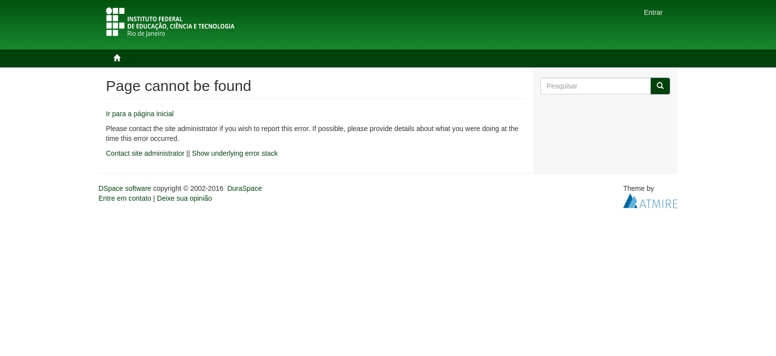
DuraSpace (244, 188)
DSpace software (124, 188)
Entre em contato (124, 198)
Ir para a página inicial (140, 114)
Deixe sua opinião (184, 198)
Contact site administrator (145, 153)
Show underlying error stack (235, 153)
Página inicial (144, 58)
